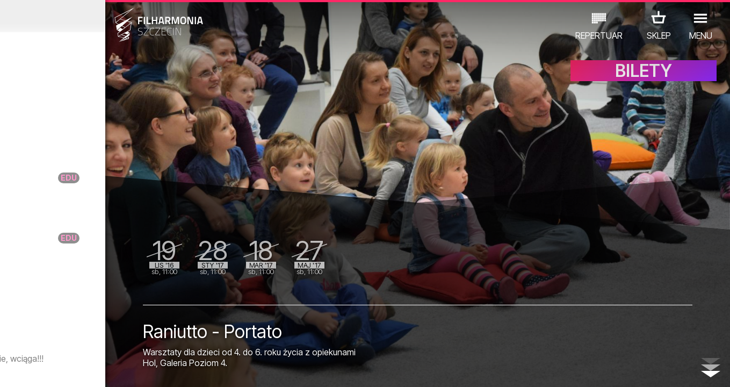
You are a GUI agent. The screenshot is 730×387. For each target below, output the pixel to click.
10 (144, 368)
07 (100, 368)
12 (173, 368)
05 (70, 368)
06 (84, 368)
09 (129, 368)
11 (158, 368)
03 (40, 368)
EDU (78, 340)
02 (26, 368)
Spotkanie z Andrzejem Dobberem (116, 314)
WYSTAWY (119, 340)
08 (114, 368)
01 (11, 368)
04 (55, 368)
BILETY (643, 79)
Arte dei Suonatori (104, 128)
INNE (161, 340)
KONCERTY (36, 340)
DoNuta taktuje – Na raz (107, 183)
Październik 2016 (94, 16)
